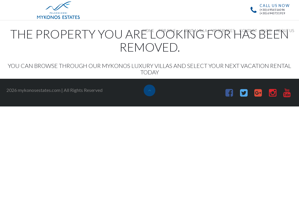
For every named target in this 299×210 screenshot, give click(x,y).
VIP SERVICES (223, 30)
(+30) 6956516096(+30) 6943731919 (272, 11)
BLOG (266, 30)
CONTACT (248, 30)
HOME (148, 30)
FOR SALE (167, 30)
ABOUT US (285, 30)
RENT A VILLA (195, 30)
